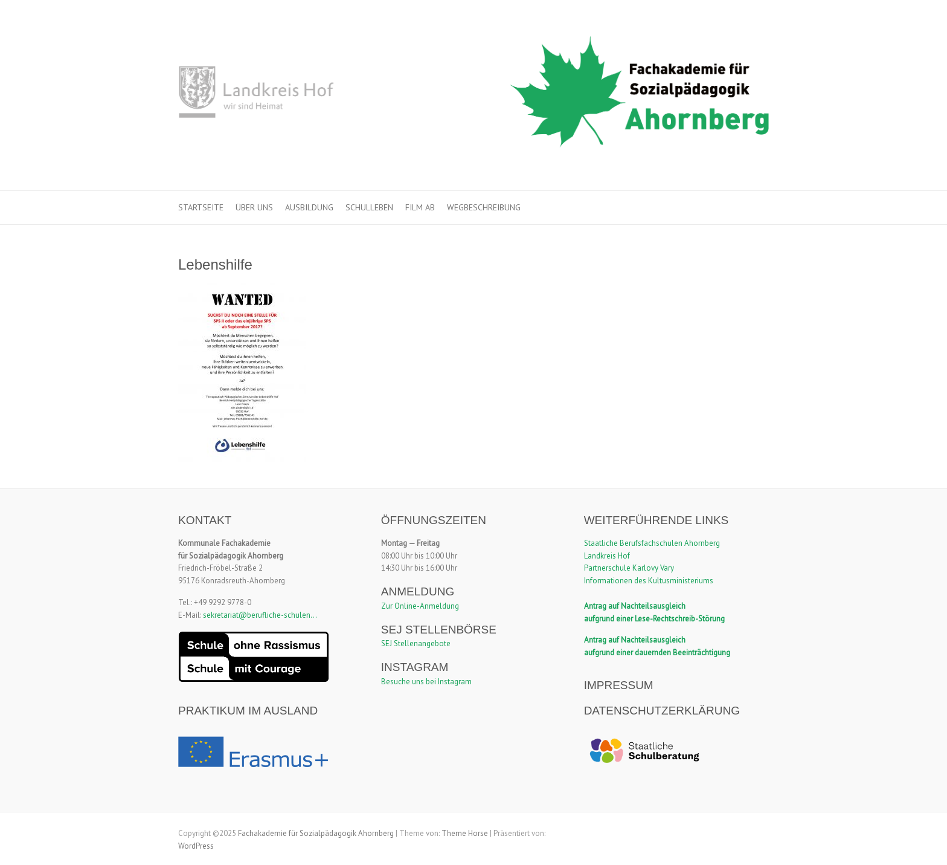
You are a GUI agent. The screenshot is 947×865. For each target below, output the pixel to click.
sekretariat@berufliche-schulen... (260, 615)
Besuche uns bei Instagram (426, 681)
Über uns (254, 207)
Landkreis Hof (607, 556)
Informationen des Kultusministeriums (648, 580)
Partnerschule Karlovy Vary (629, 568)
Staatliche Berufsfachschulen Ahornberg (652, 543)
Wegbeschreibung (484, 207)
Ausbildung (309, 207)
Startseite (200, 207)
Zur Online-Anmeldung (420, 606)
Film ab (420, 207)
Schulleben (369, 207)
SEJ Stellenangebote (416, 643)
